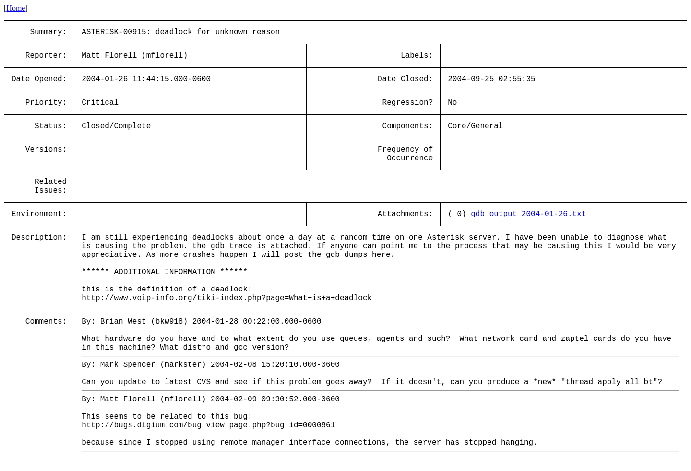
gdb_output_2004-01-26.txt (528, 214)
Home (15, 8)
